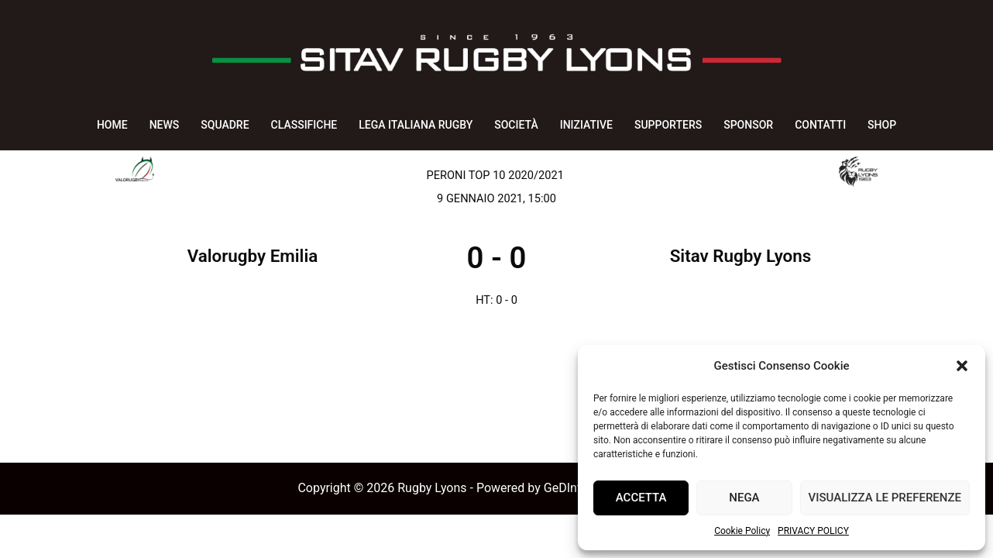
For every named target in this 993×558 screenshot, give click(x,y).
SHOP (882, 125)
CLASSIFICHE (304, 125)
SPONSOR (748, 125)
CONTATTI (820, 125)
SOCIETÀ (516, 125)
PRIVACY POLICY (813, 530)
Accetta (641, 498)
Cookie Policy (742, 530)
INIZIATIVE (586, 125)
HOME (112, 125)
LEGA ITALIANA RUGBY (415, 125)
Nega (744, 498)
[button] (962, 366)
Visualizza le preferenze (885, 498)
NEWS (164, 125)
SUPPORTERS (668, 125)
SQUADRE (225, 125)
